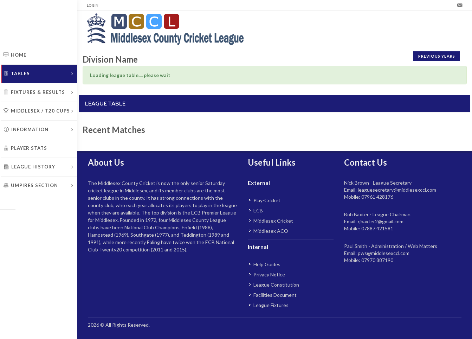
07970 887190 (377, 260)
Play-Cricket (266, 200)
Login (92, 5)
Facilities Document (275, 295)
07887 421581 (377, 228)
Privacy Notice (269, 274)
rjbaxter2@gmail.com (380, 221)
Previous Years (436, 56)
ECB (258, 210)
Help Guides (266, 264)
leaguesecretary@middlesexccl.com (397, 190)
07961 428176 (377, 197)
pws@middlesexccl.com (383, 253)
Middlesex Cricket (273, 221)
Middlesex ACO (270, 231)
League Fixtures (271, 305)
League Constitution (276, 285)
